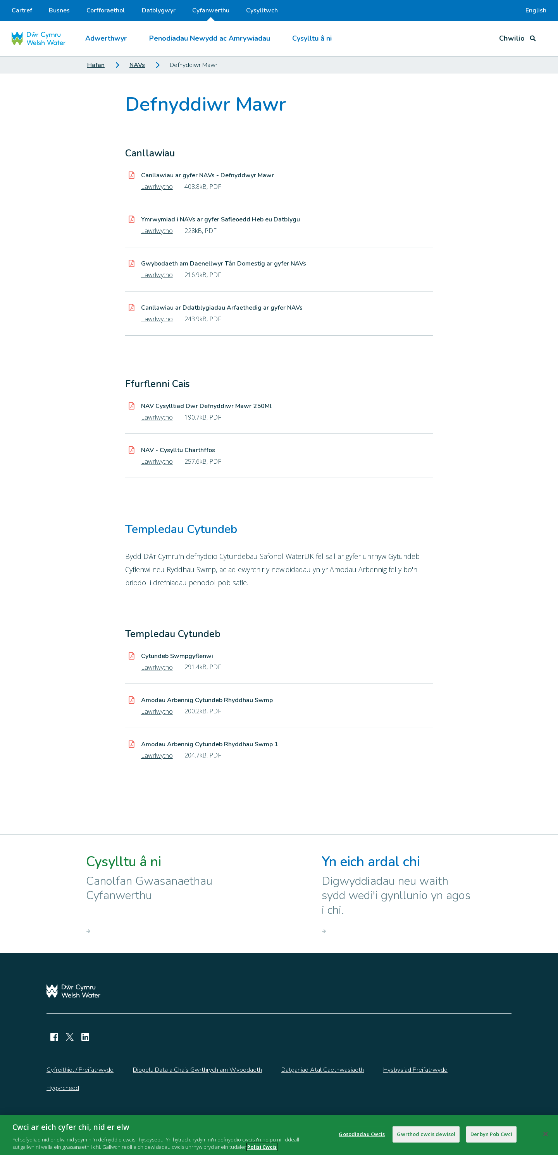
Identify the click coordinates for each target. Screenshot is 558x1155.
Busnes (59, 10)
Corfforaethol (105, 10)
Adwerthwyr (106, 38)
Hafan (96, 65)
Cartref (22, 10)
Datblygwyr (159, 10)
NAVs (137, 65)
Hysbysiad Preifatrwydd (415, 1070)
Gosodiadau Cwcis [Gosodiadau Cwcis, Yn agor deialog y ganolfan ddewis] (362, 1137)
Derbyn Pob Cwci (491, 1137)
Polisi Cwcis (262, 1150)
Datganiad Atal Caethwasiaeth (322, 1070)
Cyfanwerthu (210, 13)
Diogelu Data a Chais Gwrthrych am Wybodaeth (197, 1070)
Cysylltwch (262, 10)
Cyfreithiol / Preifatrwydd (80, 1070)
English (535, 10)
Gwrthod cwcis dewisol (426, 1137)
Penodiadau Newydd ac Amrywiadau (209, 38)
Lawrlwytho (157, 186)
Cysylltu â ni (312, 38)
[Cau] (545, 1137)
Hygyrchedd (62, 1088)
